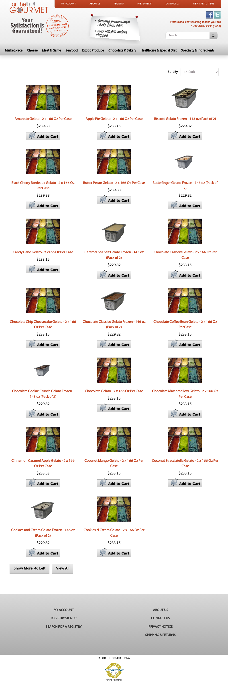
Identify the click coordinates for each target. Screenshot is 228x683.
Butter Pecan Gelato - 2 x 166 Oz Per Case (114, 183)
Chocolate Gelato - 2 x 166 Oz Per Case (114, 391)
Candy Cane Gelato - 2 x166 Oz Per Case (43, 252)
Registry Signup (63, 618)
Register (119, 3)
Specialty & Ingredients (197, 50)
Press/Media (144, 3)
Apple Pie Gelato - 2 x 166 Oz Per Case (114, 119)
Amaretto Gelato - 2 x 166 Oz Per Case (42, 119)
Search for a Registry (63, 627)
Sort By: (173, 72)
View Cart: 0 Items (203, 3)
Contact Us (173, 3)
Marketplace (13, 50)
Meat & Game (51, 50)
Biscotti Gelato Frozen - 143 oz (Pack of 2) (185, 119)
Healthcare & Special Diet (158, 50)
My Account (68, 3)
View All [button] (62, 568)
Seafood (71, 50)
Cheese (32, 50)
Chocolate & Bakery (122, 50)
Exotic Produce (93, 50)
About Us (95, 3)
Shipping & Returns (160, 635)
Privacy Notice (161, 627)
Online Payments (114, 680)
